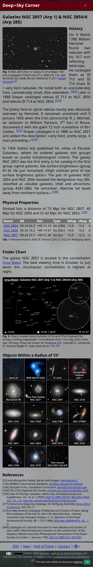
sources (44, 553)
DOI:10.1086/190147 (57, 497)
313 (58, 100)
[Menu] (85, 5)
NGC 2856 (11, 230)
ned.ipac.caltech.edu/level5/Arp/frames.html (50, 500)
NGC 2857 (11, 235)
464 (74, 91)
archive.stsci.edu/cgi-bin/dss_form (67, 490)
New (26, 546)
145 (84, 212)
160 (57, 345)
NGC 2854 (11, 226)
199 (55, 192)
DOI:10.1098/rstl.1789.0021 (65, 537)
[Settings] (77, 546)
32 (15, 81)
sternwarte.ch (69, 480)
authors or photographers (66, 553)
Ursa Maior (11, 262)
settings (78, 561)
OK (87, 561)
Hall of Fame (44, 546)
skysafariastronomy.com (72, 487)
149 (52, 345)
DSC (16, 546)
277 (19, 130)
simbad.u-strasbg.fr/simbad (65, 484)
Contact (64, 546)
